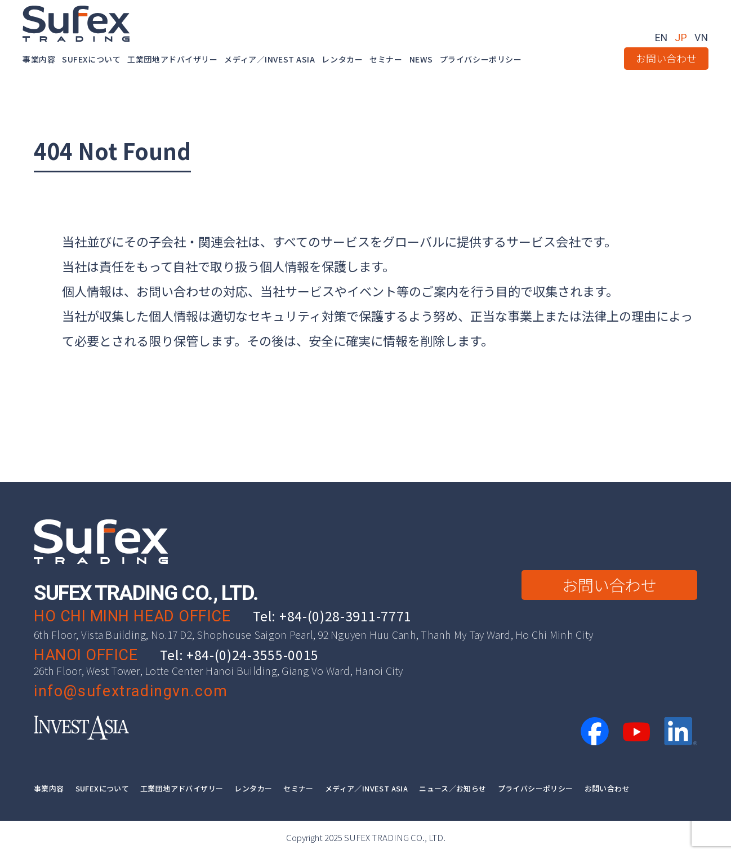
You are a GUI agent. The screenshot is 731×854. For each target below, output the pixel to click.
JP (680, 37)
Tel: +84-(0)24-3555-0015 (239, 654)
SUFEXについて (91, 59)
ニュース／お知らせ (453, 787)
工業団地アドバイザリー (172, 59)
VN (701, 37)
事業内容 (39, 59)
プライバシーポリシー (481, 59)
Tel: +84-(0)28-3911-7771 (332, 615)
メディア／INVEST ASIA (269, 59)
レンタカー (342, 59)
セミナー (385, 59)
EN (661, 37)
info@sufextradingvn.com (131, 691)
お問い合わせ (666, 58)
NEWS (421, 59)
